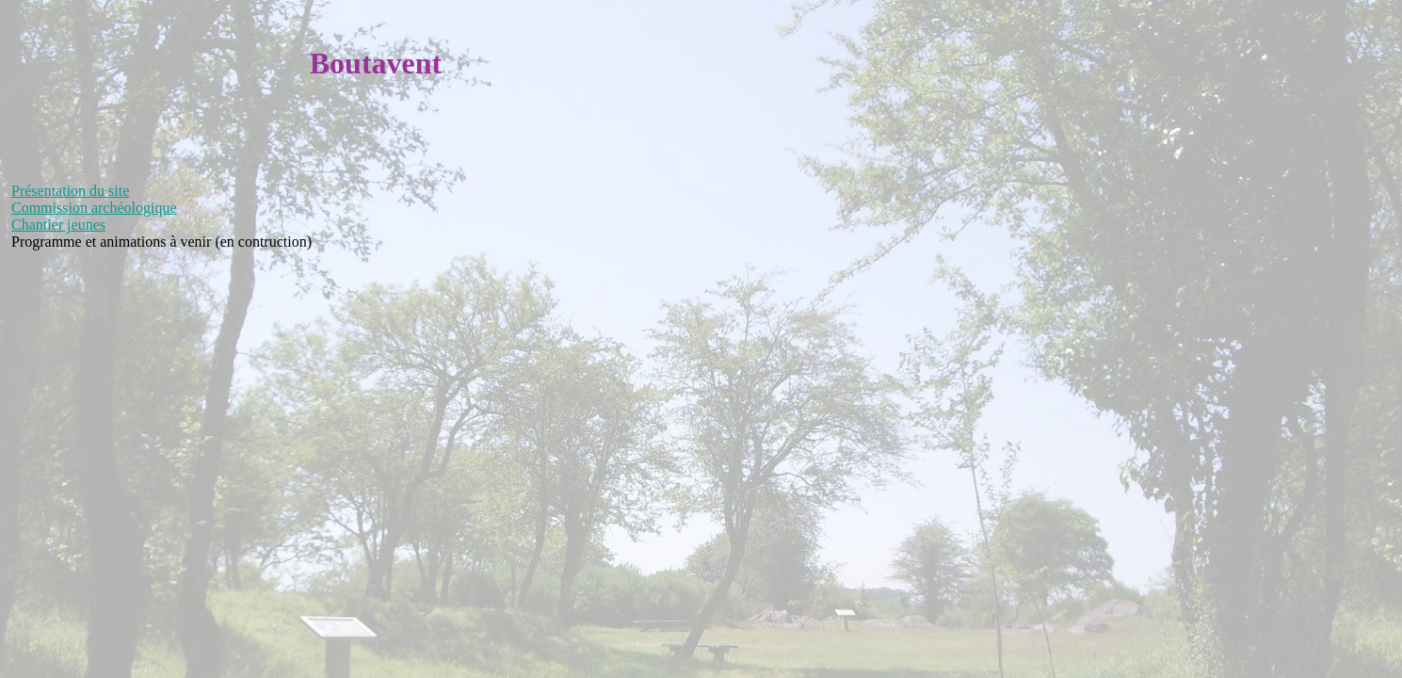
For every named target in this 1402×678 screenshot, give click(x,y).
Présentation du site (70, 191)
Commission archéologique (94, 208)
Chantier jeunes (58, 225)
